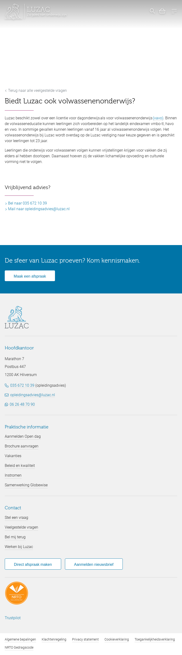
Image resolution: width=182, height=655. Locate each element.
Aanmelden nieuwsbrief (93, 564)
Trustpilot (13, 618)
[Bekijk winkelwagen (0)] (160, 12)
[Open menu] (174, 12)
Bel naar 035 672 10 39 (26, 203)
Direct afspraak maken (33, 564)
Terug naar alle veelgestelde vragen (36, 90)
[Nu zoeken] (152, 11)
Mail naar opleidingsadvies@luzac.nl (37, 209)
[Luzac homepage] (35, 11)
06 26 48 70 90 (22, 404)
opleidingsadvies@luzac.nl (32, 395)
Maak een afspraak (30, 276)
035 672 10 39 (22, 385)
